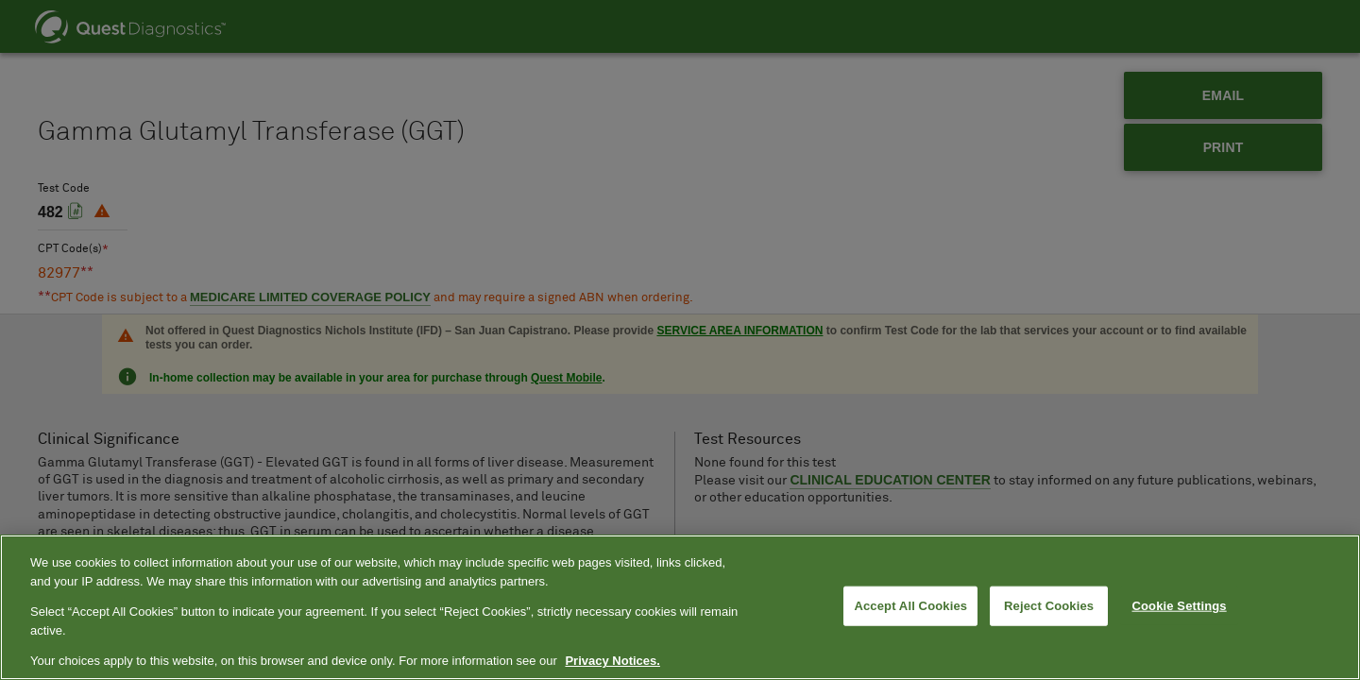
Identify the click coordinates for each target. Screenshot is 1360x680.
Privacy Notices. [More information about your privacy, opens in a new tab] (612, 661)
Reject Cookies (1049, 606)
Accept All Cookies (910, 606)
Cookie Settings (1179, 606)
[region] (680, 607)
